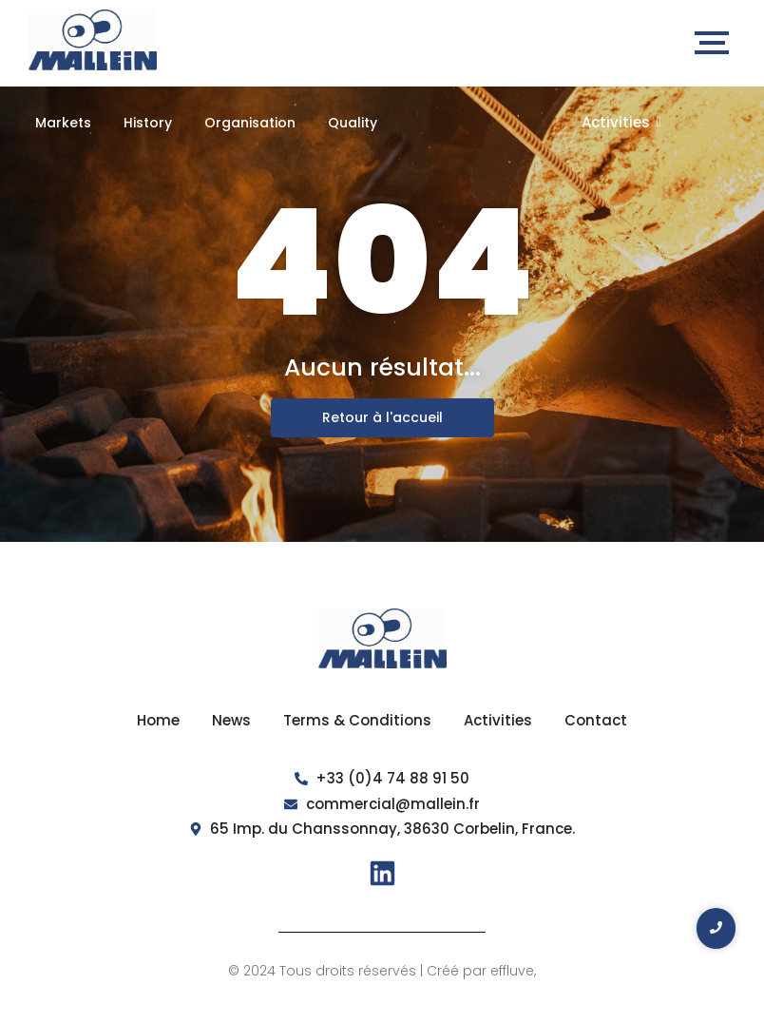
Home (158, 720)
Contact (595, 720)
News (231, 720)
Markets (63, 122)
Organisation (250, 122)
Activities (621, 122)
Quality (352, 122)
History (148, 122)
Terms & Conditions (357, 720)
